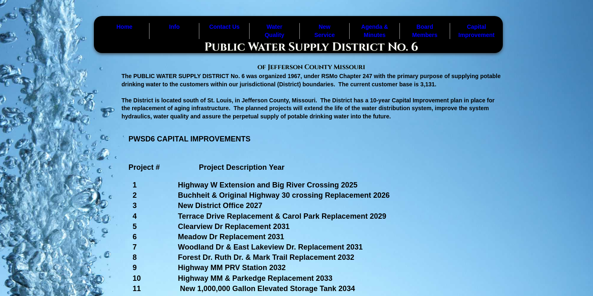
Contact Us (224, 26)
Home (125, 26)
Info (174, 26)
